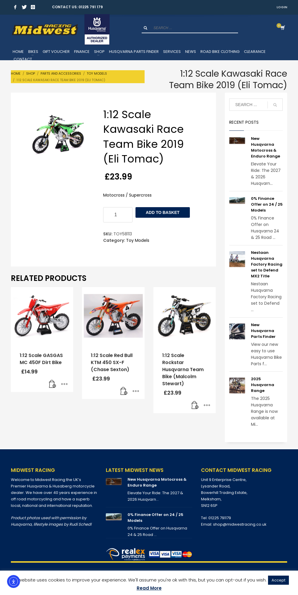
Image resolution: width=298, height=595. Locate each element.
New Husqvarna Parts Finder (263, 330)
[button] (52, 384)
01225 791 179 (90, 6)
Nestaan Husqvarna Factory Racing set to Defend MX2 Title (266, 264)
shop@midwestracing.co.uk (240, 524)
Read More (149, 588)
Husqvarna (21, 524)
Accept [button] (278, 580)
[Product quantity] (118, 214)
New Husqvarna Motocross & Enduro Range (265, 147)
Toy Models (137, 240)
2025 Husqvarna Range (262, 384)
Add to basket (163, 212)
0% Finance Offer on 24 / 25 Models (267, 204)
